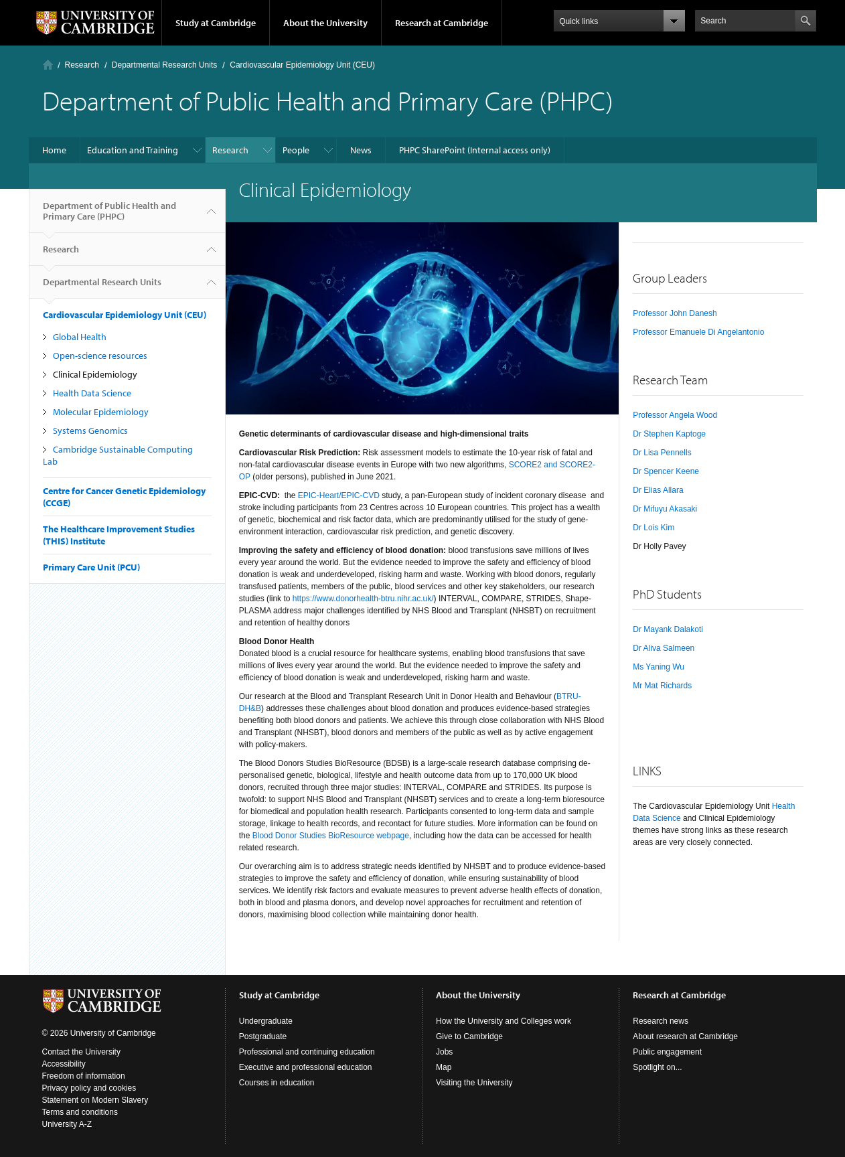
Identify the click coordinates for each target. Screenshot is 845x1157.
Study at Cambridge (215, 23)
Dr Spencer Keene (666, 471)
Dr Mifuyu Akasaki (665, 509)
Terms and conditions (80, 1112)
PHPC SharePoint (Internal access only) (474, 150)
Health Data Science (92, 393)
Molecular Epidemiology (101, 412)
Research (82, 65)
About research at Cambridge (685, 1036)
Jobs (444, 1052)
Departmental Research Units (164, 65)
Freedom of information (83, 1076)
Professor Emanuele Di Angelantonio (698, 332)
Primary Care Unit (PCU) (91, 567)
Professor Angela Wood (675, 415)
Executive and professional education (305, 1067)
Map (443, 1067)
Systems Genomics (90, 431)
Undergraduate (266, 1021)
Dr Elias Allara (658, 490)
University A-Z (67, 1124)
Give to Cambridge (469, 1036)
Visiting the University (474, 1082)
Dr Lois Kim (653, 527)
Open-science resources (100, 356)
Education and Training (132, 150)
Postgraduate (263, 1036)
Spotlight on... (657, 1067)
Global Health (79, 337)
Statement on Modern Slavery (95, 1100)
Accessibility (64, 1064)
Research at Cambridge (441, 23)
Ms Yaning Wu (658, 667)
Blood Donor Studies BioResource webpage (330, 835)
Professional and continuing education (307, 1052)
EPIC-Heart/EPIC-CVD (339, 495)
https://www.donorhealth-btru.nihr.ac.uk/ (363, 598)
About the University (325, 23)
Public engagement (667, 1052)
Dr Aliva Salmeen (663, 648)
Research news (660, 1021)
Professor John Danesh (674, 313)
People (296, 150)
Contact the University (81, 1052)
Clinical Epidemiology (95, 374)
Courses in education (277, 1082)
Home (48, 64)
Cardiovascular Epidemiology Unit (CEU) (302, 65)
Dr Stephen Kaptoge (669, 434)
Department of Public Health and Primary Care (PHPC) (109, 216)
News (361, 150)
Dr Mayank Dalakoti (668, 629)
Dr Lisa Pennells (662, 452)
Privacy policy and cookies (89, 1088)
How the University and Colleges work (503, 1021)
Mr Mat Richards (662, 685)
